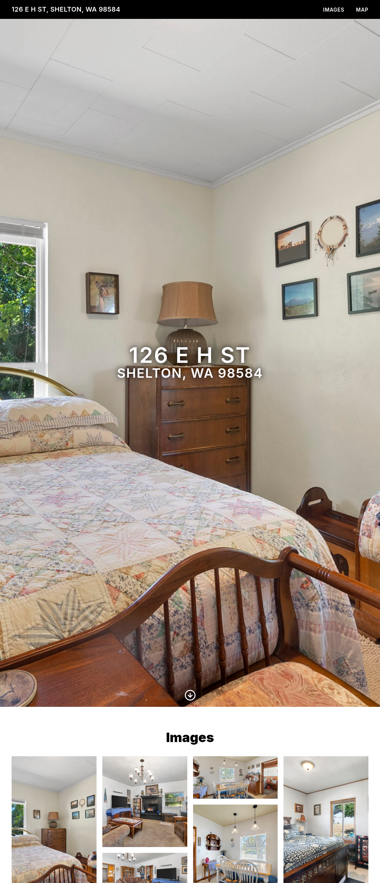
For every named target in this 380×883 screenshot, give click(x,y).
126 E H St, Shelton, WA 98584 (66, 9)
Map (362, 10)
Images (333, 10)
